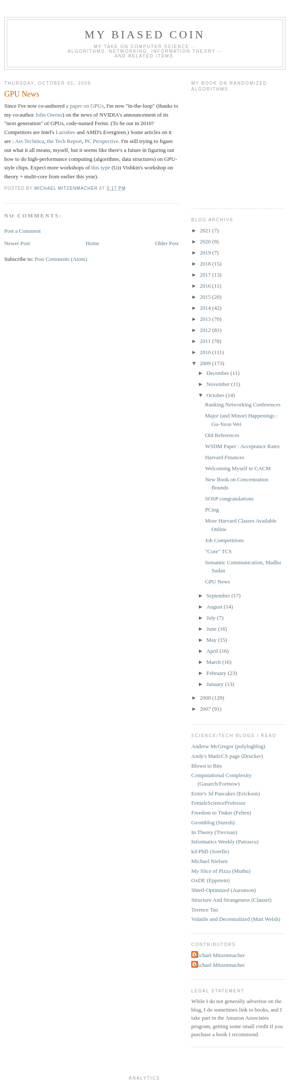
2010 (206, 352)
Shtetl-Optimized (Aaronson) (223, 890)
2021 (206, 230)
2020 (206, 241)
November (219, 384)
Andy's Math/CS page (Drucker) (227, 756)
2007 (206, 709)
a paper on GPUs (84, 106)
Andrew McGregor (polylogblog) (228, 746)
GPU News (217, 581)
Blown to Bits (206, 766)
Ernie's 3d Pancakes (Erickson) (225, 793)
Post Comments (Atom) (61, 259)
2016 (206, 286)
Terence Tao (204, 909)
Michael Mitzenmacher (219, 955)
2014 (206, 308)
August (215, 606)
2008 (206, 698)
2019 (206, 252)
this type (100, 167)
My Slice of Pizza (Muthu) (220, 871)
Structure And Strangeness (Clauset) (231, 900)
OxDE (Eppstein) (210, 880)
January (216, 684)
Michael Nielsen (209, 861)
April (213, 651)
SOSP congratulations (229, 498)
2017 (206, 275)
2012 (206, 330)
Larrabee (65, 132)
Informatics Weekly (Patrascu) (224, 841)
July (212, 618)
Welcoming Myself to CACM (238, 468)
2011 (206, 341)
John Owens (48, 114)
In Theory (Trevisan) (214, 832)
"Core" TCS (218, 551)
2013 (206, 319)
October (216, 395)
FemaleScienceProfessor (218, 803)
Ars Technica (29, 141)
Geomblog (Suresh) (213, 822)
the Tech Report (64, 141)
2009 (206, 363)
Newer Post (17, 243)
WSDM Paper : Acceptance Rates (242, 446)
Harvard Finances (224, 457)
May (212, 640)
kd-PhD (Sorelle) (210, 851)
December (219, 373)
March (214, 662)
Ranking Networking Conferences (242, 404)
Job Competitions (224, 540)
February (217, 673)
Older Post (166, 243)
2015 (206, 297)
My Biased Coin (145, 35)
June (212, 629)
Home (92, 243)
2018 (206, 263)
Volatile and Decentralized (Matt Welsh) (235, 919)
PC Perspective (101, 141)
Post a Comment (22, 231)
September (219, 595)
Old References (222, 435)
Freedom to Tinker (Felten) (221, 812)
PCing (212, 509)
